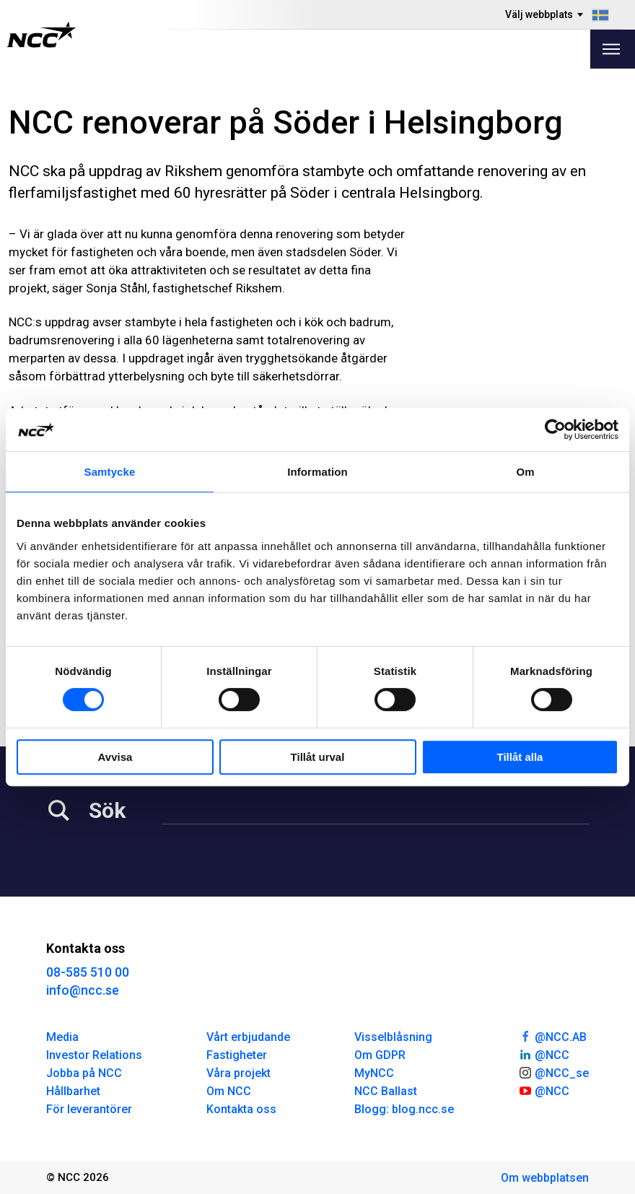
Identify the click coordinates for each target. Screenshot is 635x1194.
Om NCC (228, 1091)
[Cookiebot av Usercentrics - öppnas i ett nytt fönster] (555, 429)
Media (62, 1037)
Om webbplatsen (545, 1178)
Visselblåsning (393, 1037)
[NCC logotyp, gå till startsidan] (41, 34)
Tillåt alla (520, 757)
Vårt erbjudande (248, 1037)
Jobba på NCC (84, 1073)
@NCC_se (553, 1072)
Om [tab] (525, 472)
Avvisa (115, 757)
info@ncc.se (82, 990)
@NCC (543, 1054)
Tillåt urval (318, 757)
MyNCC (374, 1073)
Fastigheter (236, 1055)
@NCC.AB (552, 1036)
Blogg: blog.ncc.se (404, 1109)
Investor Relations (94, 1055)
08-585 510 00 (87, 972)
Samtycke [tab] (110, 472)
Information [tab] (317, 472)
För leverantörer (89, 1109)
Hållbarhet (73, 1091)
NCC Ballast (385, 1091)
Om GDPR (380, 1055)
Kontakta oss (241, 1109)
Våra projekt (238, 1073)
